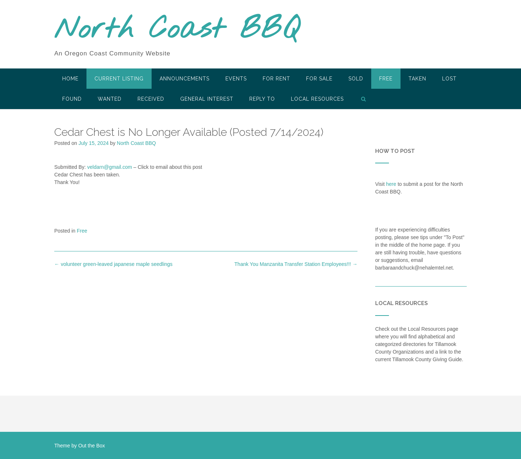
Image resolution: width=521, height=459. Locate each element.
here (391, 184)
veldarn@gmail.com (109, 167)
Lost (449, 79)
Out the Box (91, 445)
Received (150, 99)
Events (236, 79)
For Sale (319, 79)
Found (72, 99)
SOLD (355, 79)
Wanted (110, 99)
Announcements (184, 79)
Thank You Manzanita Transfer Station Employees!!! (295, 264)
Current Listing (119, 79)
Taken (417, 79)
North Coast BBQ (176, 30)
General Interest (206, 99)
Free (386, 79)
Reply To (262, 99)
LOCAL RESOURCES (317, 99)
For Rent (276, 79)
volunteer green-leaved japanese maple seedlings (113, 264)
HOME (70, 79)
